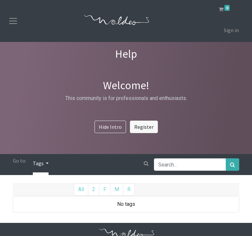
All (81, 189)
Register (144, 127)
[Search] (232, 164)
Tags (39, 163)
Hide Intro (110, 127)
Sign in (231, 30)
